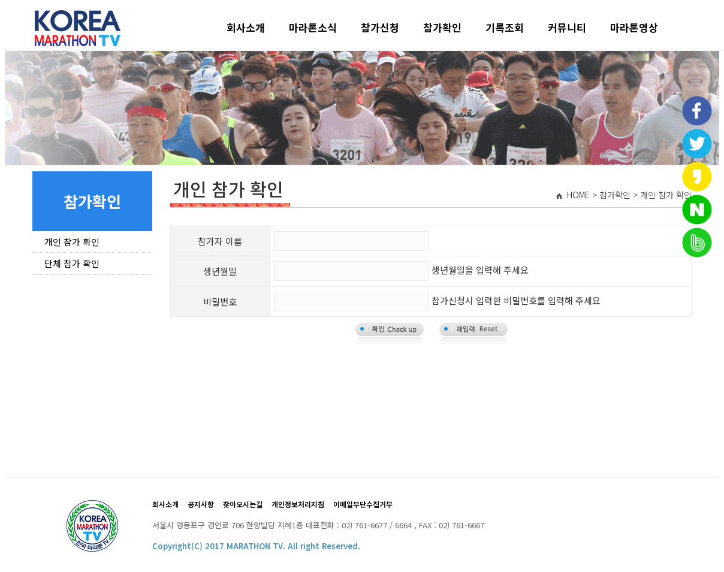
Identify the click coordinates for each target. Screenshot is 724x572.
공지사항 (201, 504)
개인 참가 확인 (71, 241)
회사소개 (246, 27)
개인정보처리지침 (298, 504)
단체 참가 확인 (71, 263)
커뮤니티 (567, 27)
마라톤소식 (313, 27)
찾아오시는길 (243, 504)
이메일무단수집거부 (363, 504)
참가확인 (442, 27)
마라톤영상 (634, 27)
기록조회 (504, 27)
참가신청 (380, 27)
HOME (578, 195)
